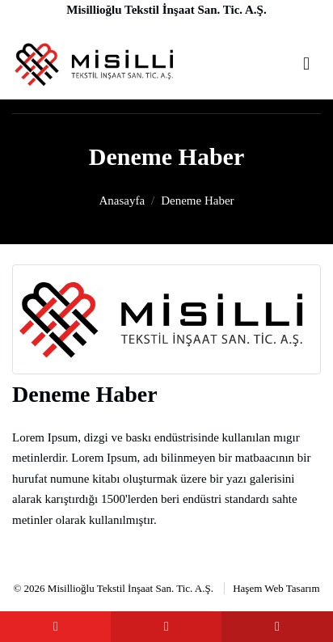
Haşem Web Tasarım (276, 588)
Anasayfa (122, 200)
